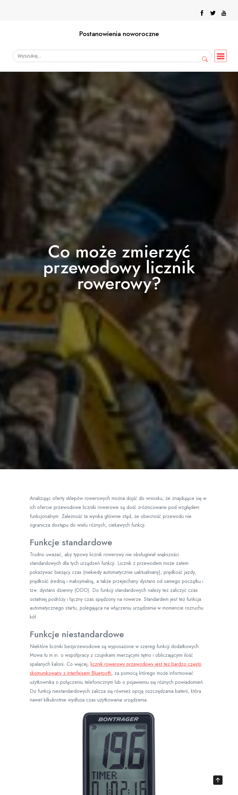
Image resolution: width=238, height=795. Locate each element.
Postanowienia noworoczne (119, 34)
